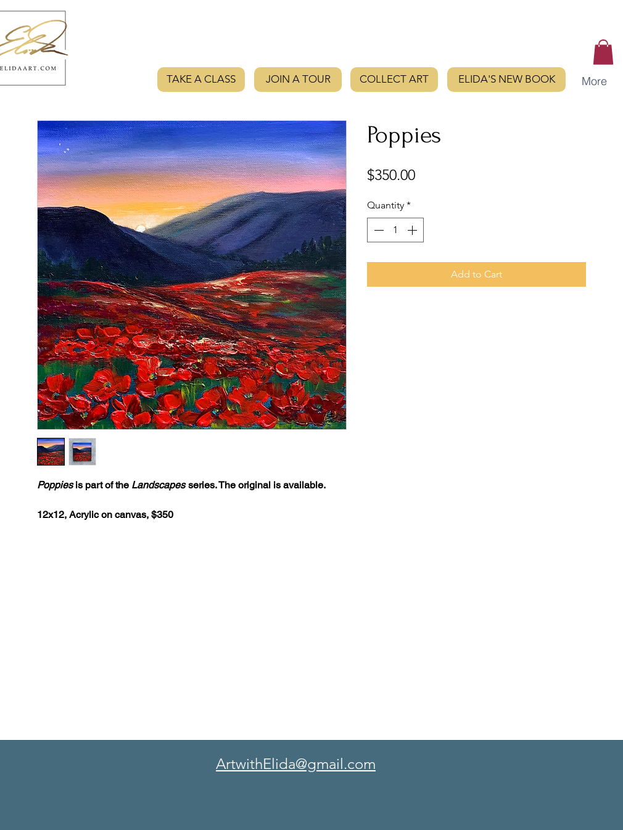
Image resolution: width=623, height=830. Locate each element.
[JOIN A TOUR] (298, 79)
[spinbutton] (395, 230)
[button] (603, 52)
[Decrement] (377, 230)
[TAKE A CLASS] (201, 79)
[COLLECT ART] (394, 79)
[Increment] (413, 230)
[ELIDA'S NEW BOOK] (506, 79)
